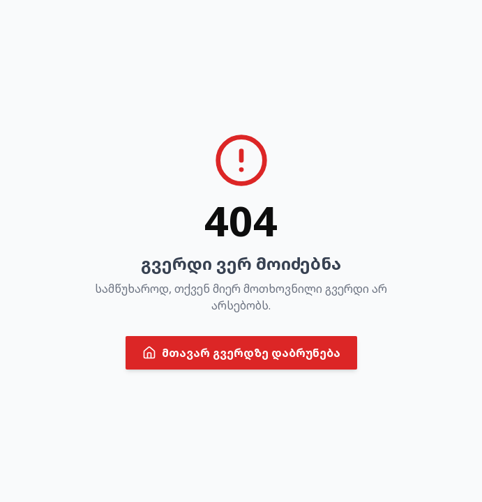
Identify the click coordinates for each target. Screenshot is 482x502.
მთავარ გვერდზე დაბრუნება (241, 352)
